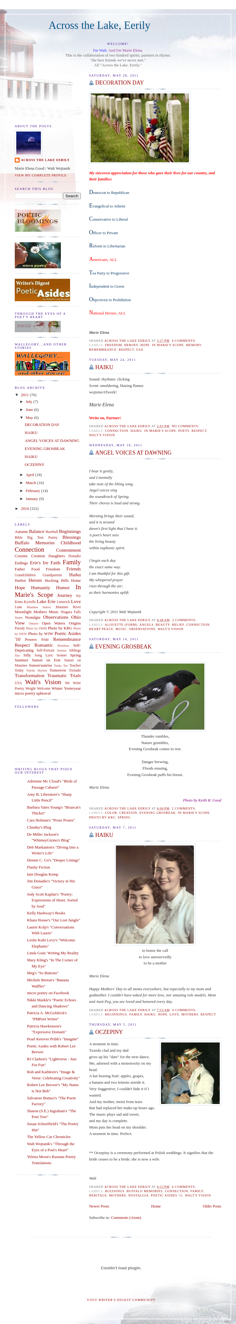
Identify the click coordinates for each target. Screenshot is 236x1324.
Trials (75, 675)
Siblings (75, 650)
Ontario (33, 623)
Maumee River (68, 607)
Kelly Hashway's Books (46, 913)
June (30, 409)
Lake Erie (46, 601)
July (29, 401)
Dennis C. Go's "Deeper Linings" (53, 860)
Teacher (75, 666)
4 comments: (184, 340)
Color (111, 812)
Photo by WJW (40, 633)
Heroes (131, 345)
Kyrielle (30, 602)
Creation (128, 812)
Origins (75, 623)
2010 (25, 508)
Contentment (68, 550)
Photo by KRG (102, 817)
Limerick (63, 602)
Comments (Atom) (126, 1217)
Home (156, 1206)
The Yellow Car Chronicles (49, 1136)
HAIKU (104, 367)
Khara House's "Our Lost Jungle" (53, 920)
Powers (31, 639)
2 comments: (185, 620)
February (33, 490)
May (30, 417)
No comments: (186, 426)
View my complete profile (41, 175)
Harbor (20, 580)
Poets (183, 430)
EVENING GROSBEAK (123, 647)
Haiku (150, 1014)
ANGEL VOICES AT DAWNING (52, 440)
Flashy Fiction (38, 867)
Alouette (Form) (121, 624)
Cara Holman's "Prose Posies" (51, 820)
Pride (45, 640)
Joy (78, 596)
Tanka (57, 665)
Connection (116, 430)
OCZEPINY (109, 1032)
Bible (18, 538)
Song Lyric (43, 655)
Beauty (163, 624)
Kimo (19, 602)
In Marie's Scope (168, 345)
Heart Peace (101, 629)
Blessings (114, 1191)
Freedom (113, 345)
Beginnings (116, 1014)
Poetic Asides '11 (167, 1195)
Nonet (18, 617)
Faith (56, 562)
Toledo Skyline (36, 670)
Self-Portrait (45, 650)
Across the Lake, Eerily (99, 25)
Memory (193, 345)
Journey (64, 595)
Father (20, 569)
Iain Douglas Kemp (42, 874)
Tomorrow (57, 670)
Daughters (57, 556)
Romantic (43, 645)
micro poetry (25, 693)
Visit (121, 1300)
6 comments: (185, 1010)
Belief (178, 624)
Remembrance (102, 349)
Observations (142, 629)
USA (139, 349)
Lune (18, 607)
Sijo (17, 655)
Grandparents (52, 575)
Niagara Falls (71, 612)
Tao (65, 665)
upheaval (43, 693)
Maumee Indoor (39, 607)
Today (19, 670)
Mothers (189, 1014)
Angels (147, 624)
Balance (36, 531)
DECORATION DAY (119, 83)
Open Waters (53, 623)
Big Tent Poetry (42, 538)
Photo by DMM (36, 628)
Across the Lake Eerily (45, 160)
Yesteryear (72, 688)
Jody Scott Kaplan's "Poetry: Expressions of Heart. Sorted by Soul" (52, 900)
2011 (25, 394)
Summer (21, 660)
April (30, 474)
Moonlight (23, 611)
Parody (20, 628)
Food (35, 569)
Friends (73, 568)
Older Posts (212, 1206)
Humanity (40, 587)
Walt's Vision (102, 435)
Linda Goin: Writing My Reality (53, 953)
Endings (21, 563)
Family (135, 1014)
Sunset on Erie (46, 660)
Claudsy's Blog (39, 827)
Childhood (71, 542)
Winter (57, 688)
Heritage (98, 1195)
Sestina (61, 650)
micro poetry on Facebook (48, 993)
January (32, 498)
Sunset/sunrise (40, 665)
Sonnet (61, 655)
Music (121, 629)
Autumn (21, 531)
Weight (31, 689)
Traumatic (57, 675)
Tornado (75, 670)
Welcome (43, 689)
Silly (27, 655)
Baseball (52, 532)
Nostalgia (138, 1195)
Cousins (21, 556)
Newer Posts (99, 1206)
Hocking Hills (57, 580)
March (31, 482)
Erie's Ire (39, 562)
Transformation (29, 675)
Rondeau (63, 645)
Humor (62, 587)
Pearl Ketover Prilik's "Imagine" (53, 1039)
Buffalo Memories (145, 1191)
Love (174, 1014)
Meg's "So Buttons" (43, 973)
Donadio (75, 556)
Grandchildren (25, 575)
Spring (124, 817)
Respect (126, 349)
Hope (145, 345)
